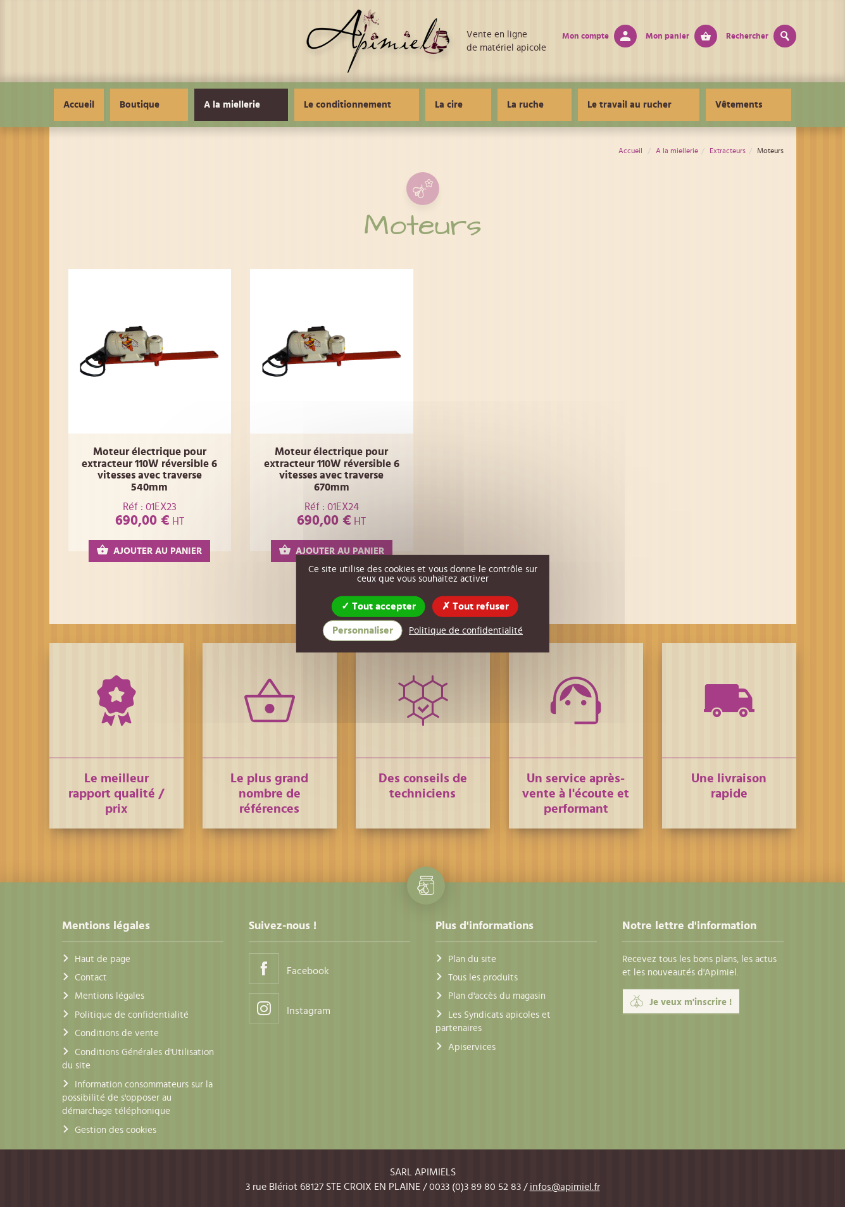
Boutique (205, 104)
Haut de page (102, 959)
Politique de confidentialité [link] (466, 630)
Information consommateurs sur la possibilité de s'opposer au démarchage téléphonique (137, 1098)
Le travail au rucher (602, 104)
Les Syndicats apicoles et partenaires (493, 1021)
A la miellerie (278, 104)
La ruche (516, 104)
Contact (91, 977)
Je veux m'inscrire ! (681, 1002)
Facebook (289, 968)
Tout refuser (475, 606)
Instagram (289, 1008)
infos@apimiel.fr (565, 1187)
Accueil (144, 104)
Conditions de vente (117, 1033)
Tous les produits (483, 977)
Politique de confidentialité (132, 1015)
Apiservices (472, 1047)
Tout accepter (378, 606)
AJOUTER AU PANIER (149, 550)
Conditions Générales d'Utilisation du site (138, 1059)
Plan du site (472, 959)
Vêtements (693, 104)
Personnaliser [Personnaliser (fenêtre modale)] (362, 630)
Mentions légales (109, 996)
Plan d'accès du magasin (497, 996)
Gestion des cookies (115, 1130)
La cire (458, 104)
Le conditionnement (375, 104)
